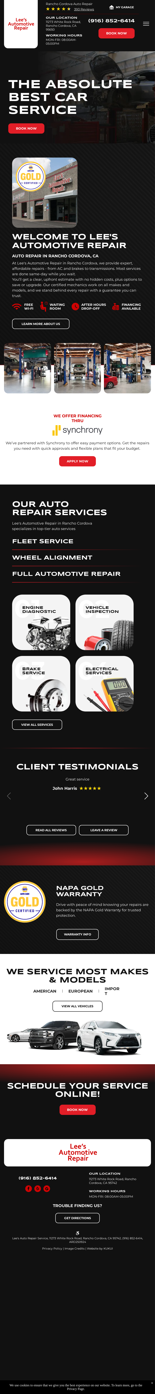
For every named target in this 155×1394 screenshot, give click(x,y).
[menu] (146, 24)
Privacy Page (75, 1389)
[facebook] (28, 1189)
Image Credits (75, 1248)
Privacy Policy (52, 1248)
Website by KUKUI (100, 1248)
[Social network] (46, 1189)
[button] (146, 795)
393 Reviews (84, 9)
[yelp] (37, 1189)
